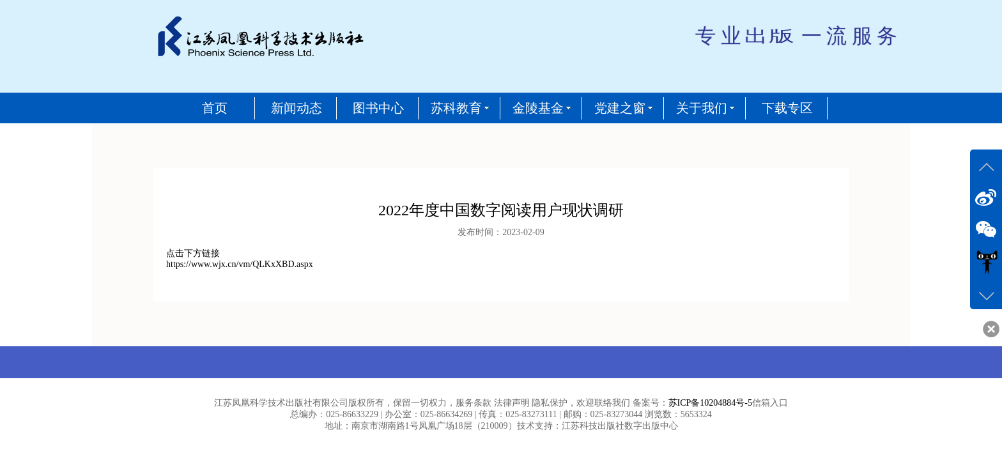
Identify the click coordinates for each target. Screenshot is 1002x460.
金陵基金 (538, 108)
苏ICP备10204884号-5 (710, 403)
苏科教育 (456, 108)
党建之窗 (619, 108)
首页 (214, 108)
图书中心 (378, 108)
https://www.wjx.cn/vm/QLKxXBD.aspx (239, 264)
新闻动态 (296, 108)
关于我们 (701, 108)
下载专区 (787, 108)
